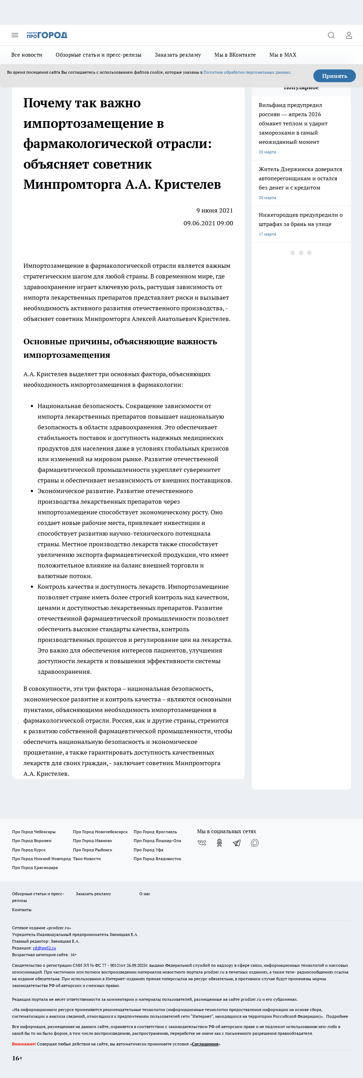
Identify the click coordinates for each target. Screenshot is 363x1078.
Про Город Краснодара (35, 867)
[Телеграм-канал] (237, 843)
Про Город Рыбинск (92, 849)
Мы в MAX (282, 54)
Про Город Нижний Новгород (41, 858)
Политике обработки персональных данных (246, 72)
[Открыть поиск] (331, 35)
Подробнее (337, 1016)
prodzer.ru (214, 972)
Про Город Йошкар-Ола (157, 840)
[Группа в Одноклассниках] (219, 843)
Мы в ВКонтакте (235, 54)
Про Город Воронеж (32, 840)
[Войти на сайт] (349, 35)
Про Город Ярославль (155, 831)
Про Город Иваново (92, 840)
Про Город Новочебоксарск (100, 831)
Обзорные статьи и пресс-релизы (98, 54)
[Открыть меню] (14, 35)
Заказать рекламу (178, 54)
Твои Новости (87, 858)
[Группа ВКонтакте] (202, 843)
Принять (334, 75)
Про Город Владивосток (157, 858)
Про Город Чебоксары (34, 831)
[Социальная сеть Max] (255, 843)
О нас (144, 893)
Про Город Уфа (148, 849)
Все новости (26, 54)
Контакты (22, 909)
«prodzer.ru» (58, 927)
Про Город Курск (28, 849)
